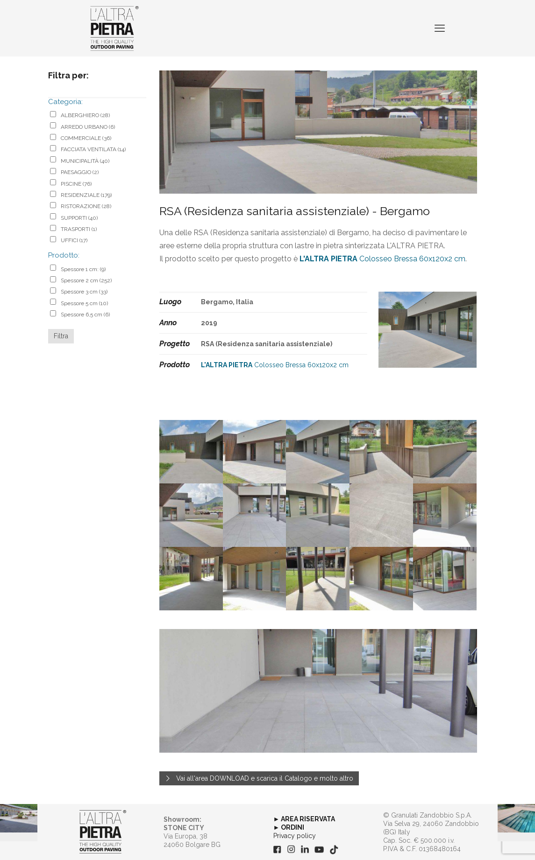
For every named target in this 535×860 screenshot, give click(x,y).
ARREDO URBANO (88, 127)
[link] (103, 832)
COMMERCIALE (86, 138)
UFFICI (74, 240)
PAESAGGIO (80, 172)
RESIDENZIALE (86, 195)
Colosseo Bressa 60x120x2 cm (382, 258)
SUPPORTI (79, 218)
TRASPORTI (79, 229)
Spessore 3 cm (84, 291)
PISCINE (76, 184)
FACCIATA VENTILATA (93, 149)
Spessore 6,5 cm (85, 314)
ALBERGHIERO (85, 115)
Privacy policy (294, 835)
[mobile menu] (440, 28)
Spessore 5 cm (84, 303)
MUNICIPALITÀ (85, 161)
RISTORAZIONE (86, 206)
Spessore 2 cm (86, 280)
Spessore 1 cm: (83, 269)
